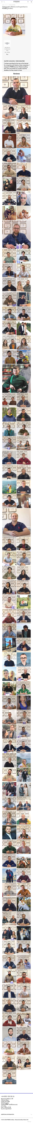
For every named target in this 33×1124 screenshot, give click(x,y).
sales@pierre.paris (13, 1104)
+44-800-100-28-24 (7, 1096)
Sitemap (29, 1121)
